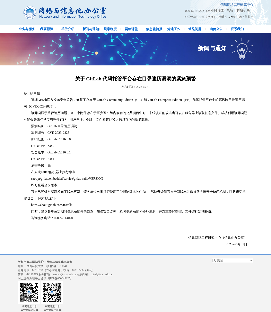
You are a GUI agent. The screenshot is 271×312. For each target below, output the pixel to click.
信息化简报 (154, 29)
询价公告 (216, 29)
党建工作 (173, 29)
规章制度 (110, 29)
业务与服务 (27, 29)
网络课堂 (131, 29)
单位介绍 (67, 29)
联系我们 (237, 29)
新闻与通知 (90, 29)
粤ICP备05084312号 (59, 278)
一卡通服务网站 (226, 16)
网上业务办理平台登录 (32, 278)
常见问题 (194, 29)
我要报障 (46, 29)
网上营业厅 (246, 16)
